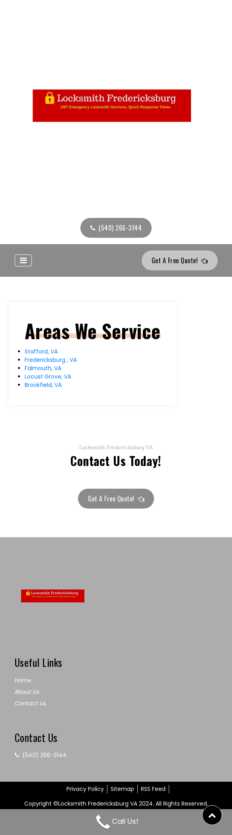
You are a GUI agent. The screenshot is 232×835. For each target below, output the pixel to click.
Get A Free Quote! (180, 260)
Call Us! (116, 821)
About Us (27, 692)
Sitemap (122, 789)
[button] (212, 815)
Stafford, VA (41, 351)
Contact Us (30, 703)
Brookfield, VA (43, 385)
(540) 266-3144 (116, 228)
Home (23, 680)
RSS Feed (153, 789)
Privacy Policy (85, 789)
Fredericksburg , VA (51, 360)
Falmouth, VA (43, 368)
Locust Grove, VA (48, 377)
